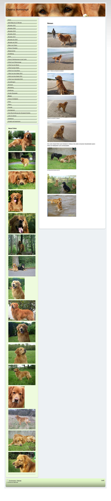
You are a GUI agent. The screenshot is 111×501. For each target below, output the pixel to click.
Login (102, 480)
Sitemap (19, 480)
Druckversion (11, 480)
